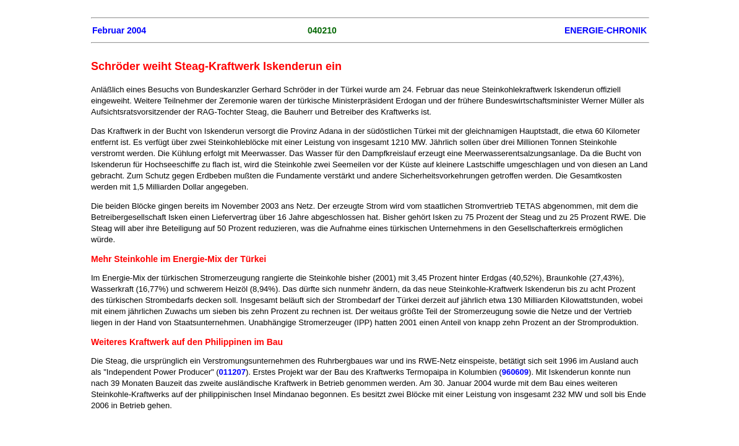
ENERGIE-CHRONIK (605, 30)
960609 (515, 372)
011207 (232, 372)
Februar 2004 (119, 30)
